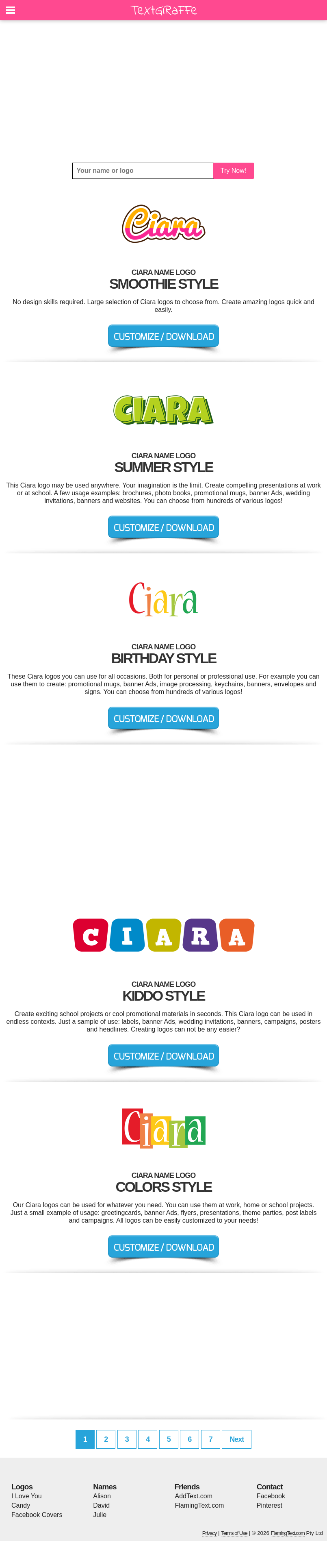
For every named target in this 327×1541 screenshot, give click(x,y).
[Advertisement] (163, 91)
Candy (20, 1505)
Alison (102, 1496)
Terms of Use (234, 1533)
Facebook (271, 1496)
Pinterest (269, 1505)
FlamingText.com (199, 1505)
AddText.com (193, 1496)
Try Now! (233, 170)
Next (237, 1439)
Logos (21, 1486)
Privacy (209, 1533)
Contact (270, 1486)
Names (104, 1486)
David (101, 1505)
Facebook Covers (36, 1514)
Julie (99, 1514)
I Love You (26, 1496)
